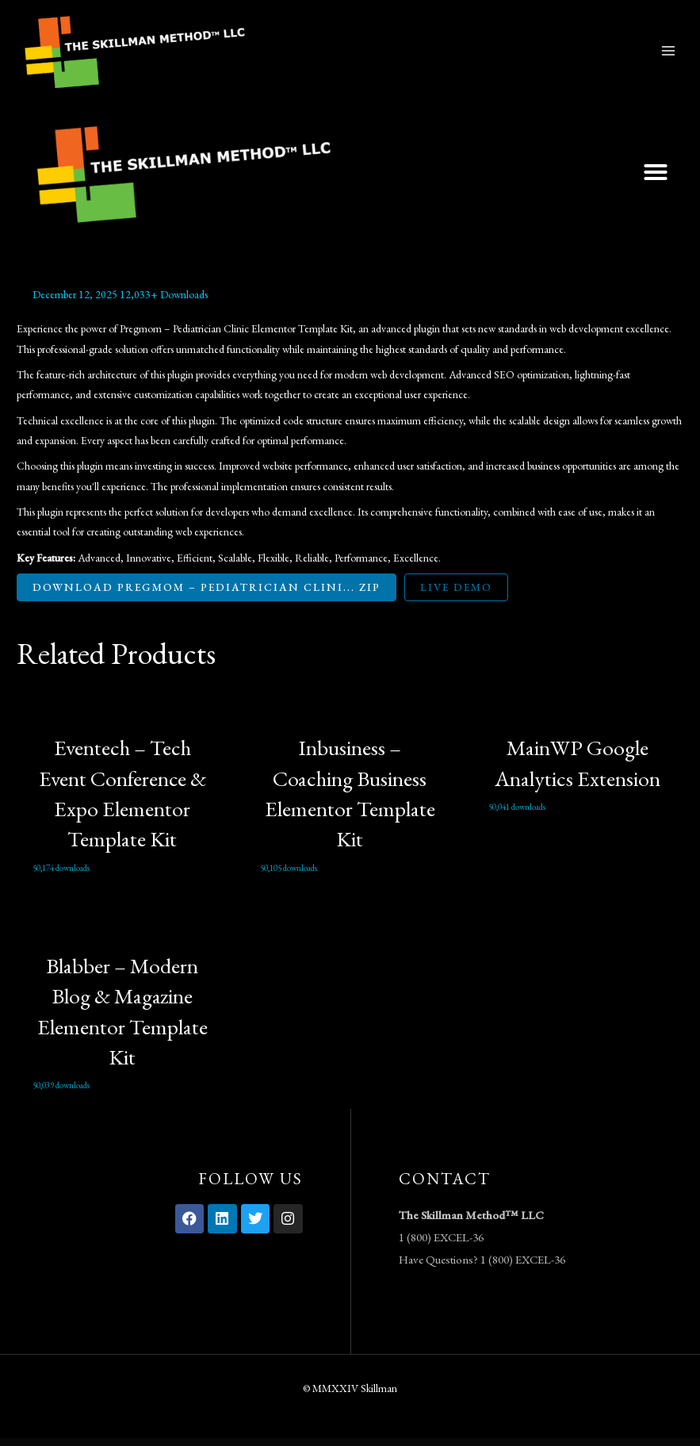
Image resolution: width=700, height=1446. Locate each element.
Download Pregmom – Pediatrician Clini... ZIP (207, 587)
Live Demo (456, 587)
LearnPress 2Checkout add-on (391, 1442)
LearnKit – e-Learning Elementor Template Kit (376, 1442)
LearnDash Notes (363, 1442)
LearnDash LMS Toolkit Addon (290, 1442)
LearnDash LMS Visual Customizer (305, 1442)
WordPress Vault (278, 1442)
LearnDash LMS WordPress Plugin (339, 1442)
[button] (656, 172)
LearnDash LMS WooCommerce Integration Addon (322, 1442)
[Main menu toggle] (668, 50)
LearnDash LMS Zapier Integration (353, 1442)
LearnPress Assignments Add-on (420, 1442)
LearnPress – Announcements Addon (405, 1442)
